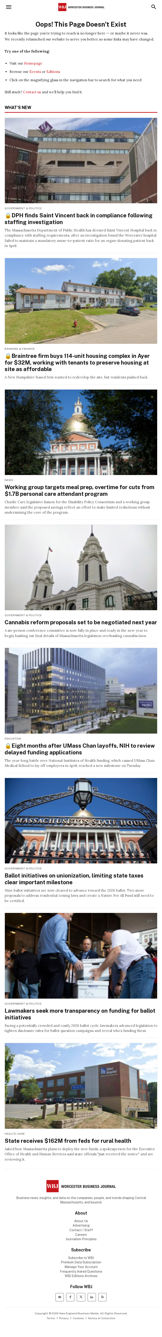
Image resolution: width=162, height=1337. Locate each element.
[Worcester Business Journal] (81, 7)
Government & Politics (23, 208)
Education (13, 738)
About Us (81, 1221)
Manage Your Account (81, 1267)
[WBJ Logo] (81, 1186)
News (9, 480)
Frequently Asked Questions (81, 1271)
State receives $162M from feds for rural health (68, 1140)
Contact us (32, 92)
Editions (53, 71)
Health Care (15, 1133)
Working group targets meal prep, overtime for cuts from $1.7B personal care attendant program (79, 490)
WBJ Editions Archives (81, 1276)
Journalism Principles (81, 1239)
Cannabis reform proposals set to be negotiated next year (81, 622)
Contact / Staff (81, 1230)
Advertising (81, 1225)
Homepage (33, 63)
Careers (81, 1235)
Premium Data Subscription (81, 1262)
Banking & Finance (20, 348)
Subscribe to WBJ (81, 1258)
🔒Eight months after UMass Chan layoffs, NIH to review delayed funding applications (80, 749)
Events (35, 71)
